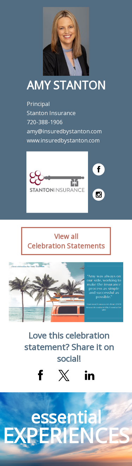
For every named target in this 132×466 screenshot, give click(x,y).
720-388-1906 (45, 122)
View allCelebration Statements (66, 241)
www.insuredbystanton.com (63, 140)
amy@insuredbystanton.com (64, 131)
